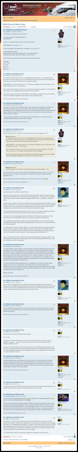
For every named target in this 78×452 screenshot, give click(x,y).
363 (61, 408)
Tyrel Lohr (60, 85)
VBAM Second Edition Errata (13, 24)
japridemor (60, 38)
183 (61, 204)
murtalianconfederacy (62, 402)
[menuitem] (12, 18)
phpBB (34, 446)
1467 (61, 91)
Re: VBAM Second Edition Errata (15, 30)
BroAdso (59, 198)
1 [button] (70, 27)
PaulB (7, 331)
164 (61, 336)
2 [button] (72, 27)
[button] (69, 27)
